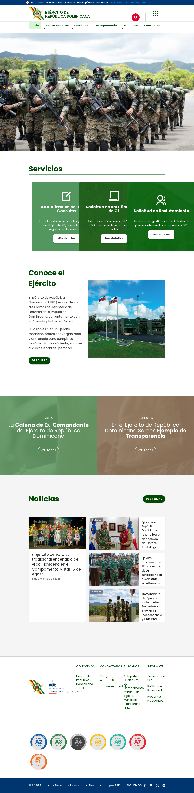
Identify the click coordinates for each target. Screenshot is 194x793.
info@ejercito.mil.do (113, 686)
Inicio (35, 25)
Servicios (80, 27)
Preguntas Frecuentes (155, 699)
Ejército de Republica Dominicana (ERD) (84, 682)
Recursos (130, 27)
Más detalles (66, 238)
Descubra (39, 360)
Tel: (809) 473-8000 (107, 678)
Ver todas (48, 450)
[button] (155, 13)
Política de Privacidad (154, 688)
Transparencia (105, 25)
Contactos (152, 25)
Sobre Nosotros (56, 27)
